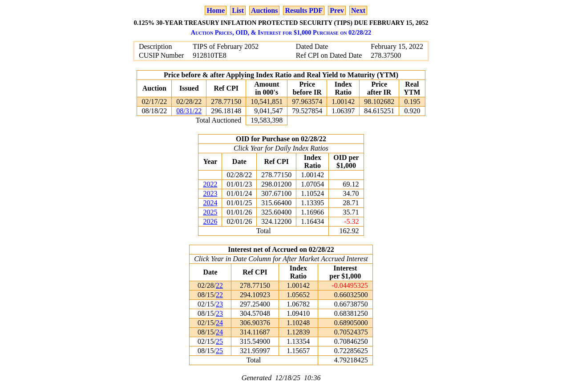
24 (219, 322)
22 (219, 285)
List (238, 10)
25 (219, 341)
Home (215, 10)
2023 (210, 193)
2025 (210, 212)
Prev (337, 10)
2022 (210, 184)
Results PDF (304, 10)
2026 (210, 221)
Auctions (264, 10)
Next (358, 10)
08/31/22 (189, 111)
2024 (210, 203)
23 (219, 304)
